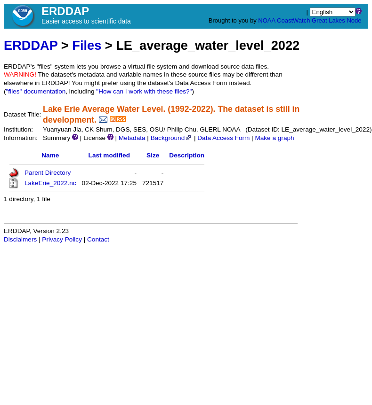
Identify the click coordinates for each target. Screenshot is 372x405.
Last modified (109, 155)
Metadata (132, 137)
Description (186, 155)
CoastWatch (293, 20)
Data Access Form (223, 137)
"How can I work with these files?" (144, 91)
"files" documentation (36, 91)
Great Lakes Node (337, 20)
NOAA (266, 20)
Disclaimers (20, 239)
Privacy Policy (62, 239)
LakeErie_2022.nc (50, 183)
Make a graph (274, 137)
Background (172, 137)
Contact (98, 239)
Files (86, 45)
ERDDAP (30, 45)
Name (50, 155)
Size (152, 155)
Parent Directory (47, 172)
